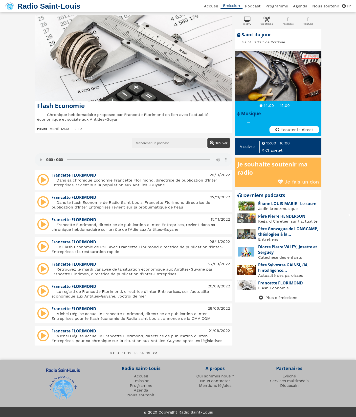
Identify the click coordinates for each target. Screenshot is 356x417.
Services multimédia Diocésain (289, 383)
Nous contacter (215, 380)
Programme (277, 6)
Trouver (218, 143)
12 (129, 352)
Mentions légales (215, 385)
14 (142, 352)
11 (123, 352)
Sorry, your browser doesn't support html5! (133, 159)
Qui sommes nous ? (215, 376)
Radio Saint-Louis (48, 6)
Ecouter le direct (294, 129)
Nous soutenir (325, 6)
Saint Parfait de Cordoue (263, 42)
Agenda (300, 6)
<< (112, 352)
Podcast (253, 6)
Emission (231, 5)
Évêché (289, 376)
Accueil (211, 6)
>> (155, 352)
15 (148, 352)
